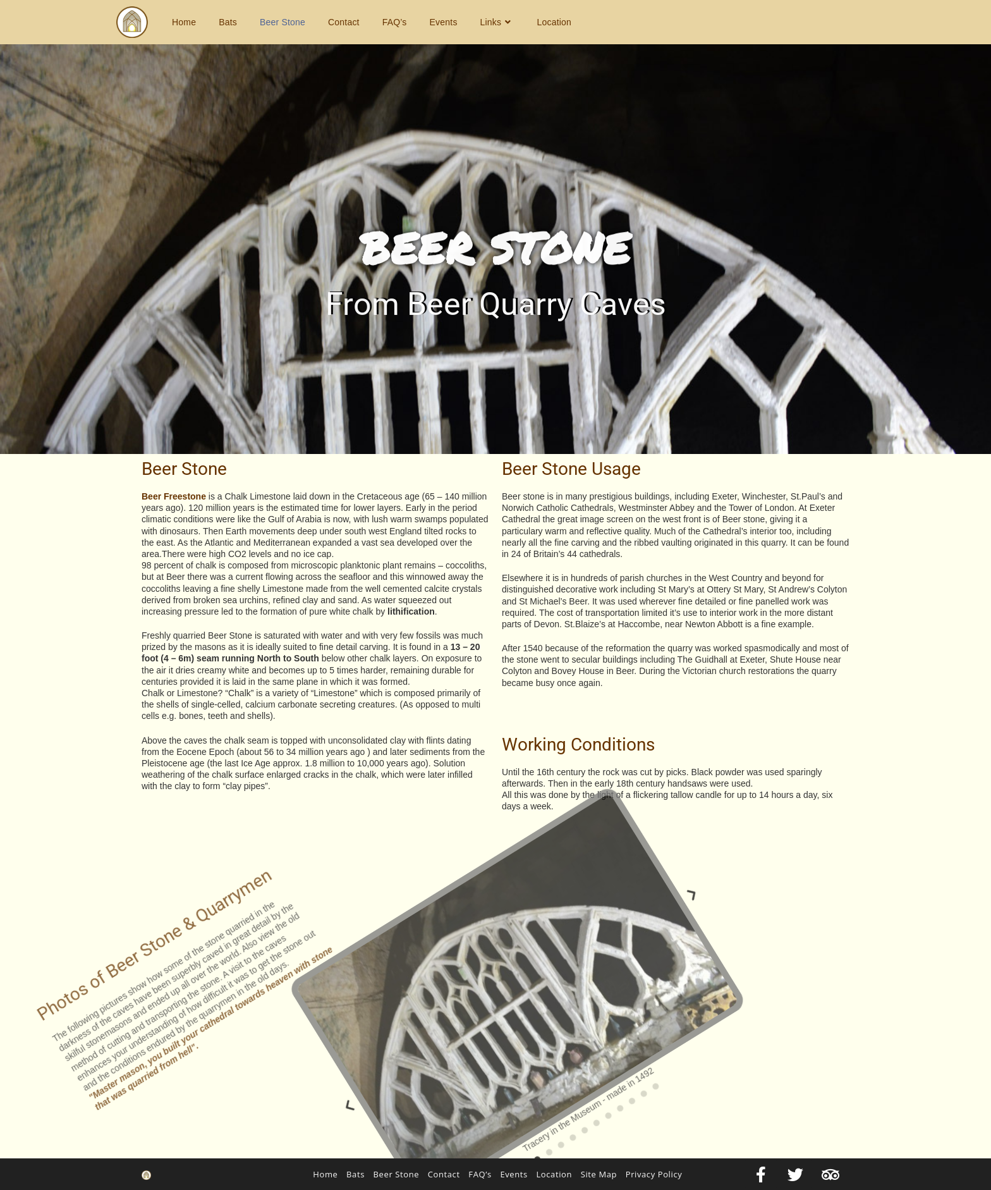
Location (554, 1174)
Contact (444, 1174)
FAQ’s (479, 1174)
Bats (355, 1174)
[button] (151, 823)
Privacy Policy (654, 1174)
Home (325, 1174)
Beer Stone (397, 1174)
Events (513, 1174)
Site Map (599, 1174)
